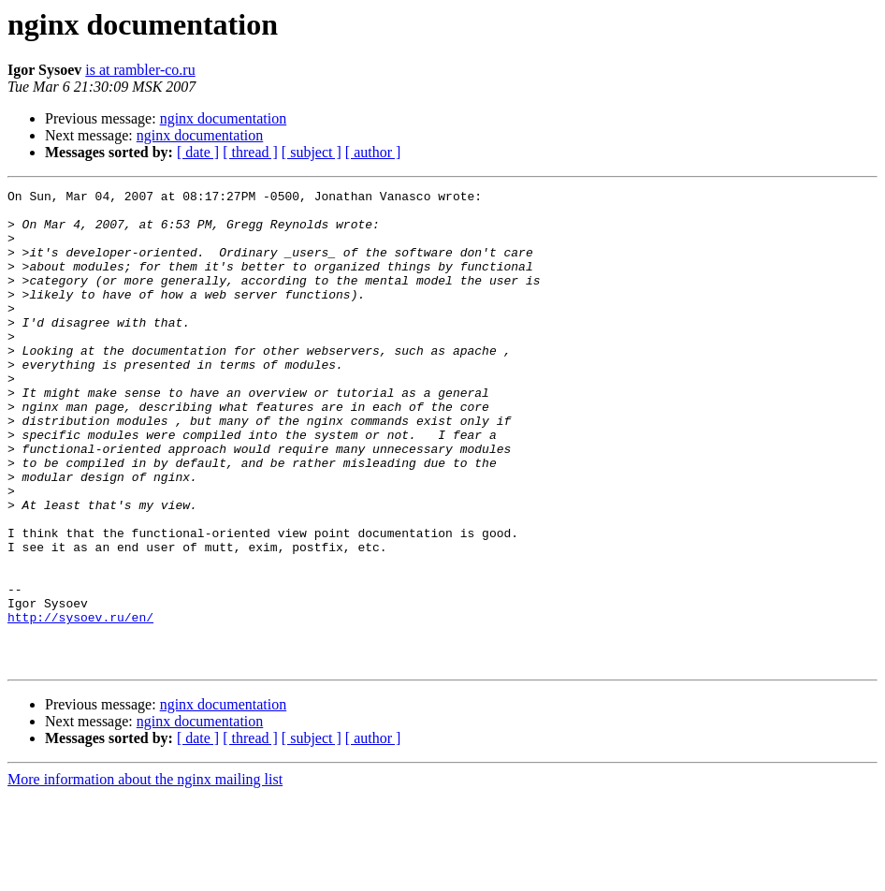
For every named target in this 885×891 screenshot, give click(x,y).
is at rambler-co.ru (140, 70)
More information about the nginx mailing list (145, 875)
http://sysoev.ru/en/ (80, 703)
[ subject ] (311, 152)
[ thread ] (250, 152)
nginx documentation (223, 118)
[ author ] (373, 152)
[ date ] (198, 152)
